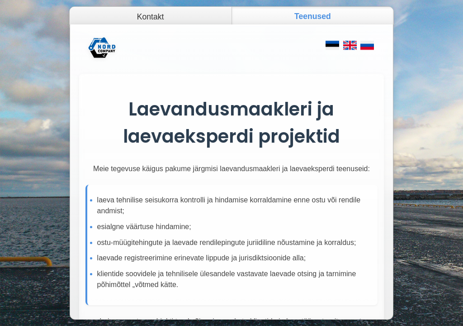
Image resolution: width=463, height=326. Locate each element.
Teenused (312, 16)
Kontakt (150, 16)
